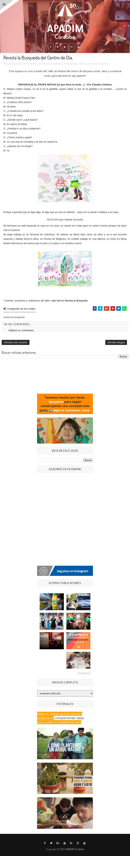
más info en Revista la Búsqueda (69, 300)
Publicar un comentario (21, 330)
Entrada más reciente (15, 342)
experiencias (71, 63)
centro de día (29, 63)
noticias (83, 63)
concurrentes (44, 63)
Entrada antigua (116, 342)
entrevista (57, 63)
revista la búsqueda (98, 63)
